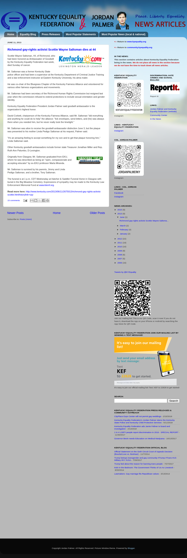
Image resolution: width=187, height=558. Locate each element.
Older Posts (97, 213)
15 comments (13, 200)
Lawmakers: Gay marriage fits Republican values (136, 474)
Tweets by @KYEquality (125, 272)
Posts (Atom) (26, 219)
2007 (120, 258)
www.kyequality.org (136, 41)
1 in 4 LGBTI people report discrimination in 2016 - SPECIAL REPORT (146, 432)
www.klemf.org (46, 185)
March (123, 225)
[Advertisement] (145, 508)
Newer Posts (15, 213)
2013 (120, 213)
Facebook (118, 193)
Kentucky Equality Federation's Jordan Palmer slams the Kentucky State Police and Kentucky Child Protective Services (144, 421)
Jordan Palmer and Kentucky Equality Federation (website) (163, 110)
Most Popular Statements (81, 34)
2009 (120, 251)
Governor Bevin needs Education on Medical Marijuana (139, 438)
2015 (120, 210)
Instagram (118, 131)
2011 (120, 242)
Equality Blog (28, 34)
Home (10, 34)
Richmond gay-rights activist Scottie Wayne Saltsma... (144, 221)
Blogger (131, 548)
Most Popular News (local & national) (123, 34)
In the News (155, 119)
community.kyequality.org (139, 47)
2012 (120, 239)
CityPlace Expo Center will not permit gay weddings (137, 416)
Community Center (158, 115)
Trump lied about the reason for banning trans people (138, 464)
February (124, 229)
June (122, 217)
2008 (120, 255)
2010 (120, 246)
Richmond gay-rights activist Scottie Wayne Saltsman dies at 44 (51, 49)
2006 (120, 263)
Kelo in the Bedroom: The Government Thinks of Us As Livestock (143, 467)
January (124, 234)
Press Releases (51, 34)
